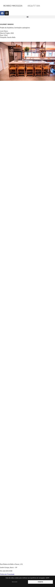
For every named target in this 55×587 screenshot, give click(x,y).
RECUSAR (14, 582)
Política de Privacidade (7, 574)
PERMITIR (40, 582)
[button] (27, 16)
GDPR (47, 578)
